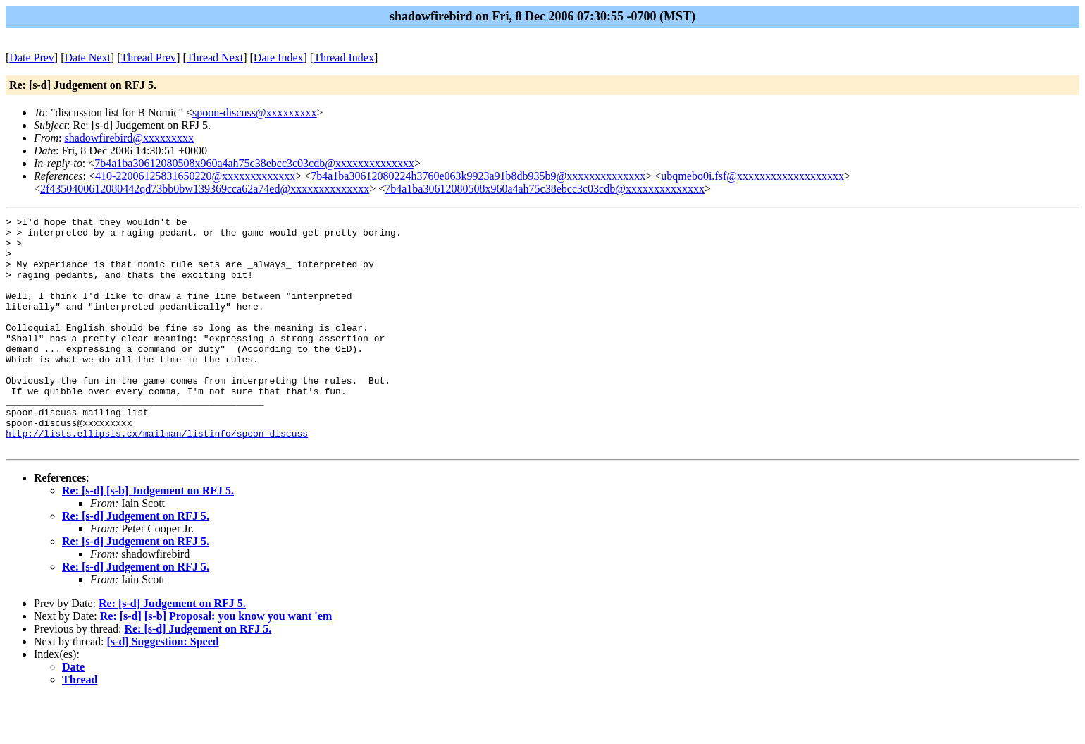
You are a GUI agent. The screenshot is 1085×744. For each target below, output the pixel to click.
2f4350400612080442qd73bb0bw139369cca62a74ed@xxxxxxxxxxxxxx (204, 189)
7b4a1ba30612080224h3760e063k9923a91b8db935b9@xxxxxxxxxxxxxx (478, 176)
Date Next (88, 57)
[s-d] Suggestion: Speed (163, 688)
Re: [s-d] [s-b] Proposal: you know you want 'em (216, 663)
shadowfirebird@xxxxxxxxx (129, 138)
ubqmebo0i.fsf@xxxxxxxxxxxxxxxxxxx (752, 176)
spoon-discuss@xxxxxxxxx (254, 112)
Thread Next (215, 57)
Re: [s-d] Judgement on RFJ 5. (135, 562)
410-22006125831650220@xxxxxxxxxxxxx (195, 176)
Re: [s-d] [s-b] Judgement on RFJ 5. (148, 537)
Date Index (279, 57)
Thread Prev (148, 57)
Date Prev (31, 57)
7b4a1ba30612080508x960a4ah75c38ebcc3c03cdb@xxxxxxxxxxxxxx (254, 163)
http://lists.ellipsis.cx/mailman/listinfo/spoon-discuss (157, 477)
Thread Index (344, 57)
